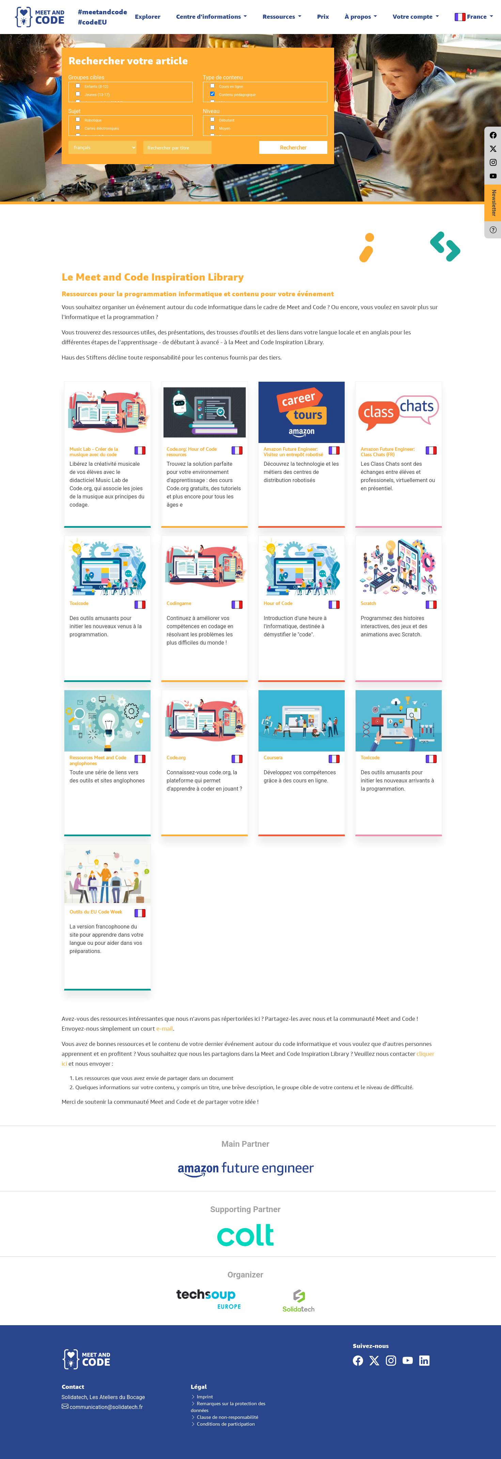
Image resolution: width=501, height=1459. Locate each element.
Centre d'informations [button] (209, 16)
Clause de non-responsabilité (224, 1412)
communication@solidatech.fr (106, 1402)
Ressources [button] (279, 16)
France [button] (471, 17)
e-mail (164, 1024)
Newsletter (494, 203)
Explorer (147, 16)
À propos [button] (358, 16)
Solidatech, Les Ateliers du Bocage (121, 1392)
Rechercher (293, 147)
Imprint (202, 1392)
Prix (323, 16)
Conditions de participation (223, 1419)
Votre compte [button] (413, 16)
